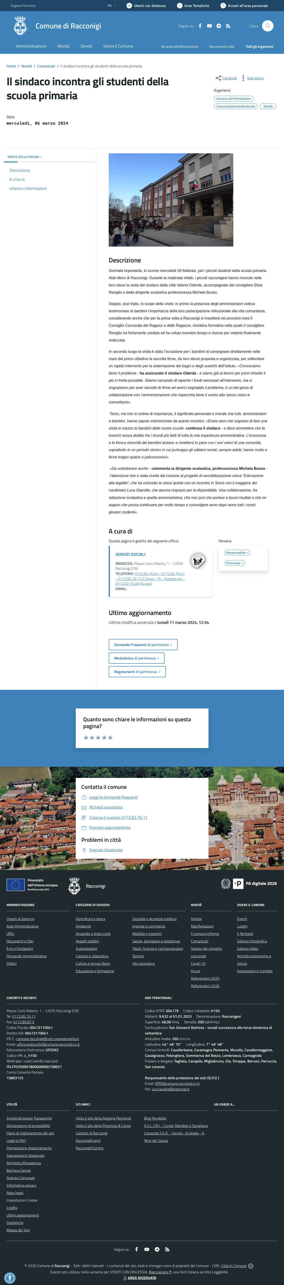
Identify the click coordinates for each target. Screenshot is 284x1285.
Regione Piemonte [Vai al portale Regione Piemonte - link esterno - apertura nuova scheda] (23, 5)
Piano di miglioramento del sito (30, 1133)
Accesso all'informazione (179, 46)
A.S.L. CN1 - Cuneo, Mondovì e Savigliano (176, 1125)
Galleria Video (247, 948)
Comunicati (46, 66)
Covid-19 (198, 963)
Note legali (15, 1193)
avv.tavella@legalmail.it (171, 1089)
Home (11, 66)
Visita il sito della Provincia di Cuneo (103, 1125)
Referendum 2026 (205, 986)
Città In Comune (233, 1265)
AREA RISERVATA (139, 1278)
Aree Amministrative (23, 926)
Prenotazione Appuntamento (29, 1148)
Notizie (196, 918)
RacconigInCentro (89, 1148)
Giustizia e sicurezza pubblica (154, 918)
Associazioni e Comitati (255, 971)
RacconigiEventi (88, 1140)
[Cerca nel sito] (267, 25)
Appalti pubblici (87, 941)
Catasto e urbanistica (92, 956)
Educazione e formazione (95, 971)
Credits (12, 1207)
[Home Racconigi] (56, 25)
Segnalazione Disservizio (25, 1155)
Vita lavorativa (143, 963)
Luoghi (242, 926)
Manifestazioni (202, 926)
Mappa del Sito (18, 1230)
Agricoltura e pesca (90, 918)
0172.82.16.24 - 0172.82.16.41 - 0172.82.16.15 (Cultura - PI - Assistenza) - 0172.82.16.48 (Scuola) (150, 578)
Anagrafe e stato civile (93, 933)
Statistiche (15, 1222)
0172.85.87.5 (23, 1022)
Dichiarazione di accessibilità (28, 1125)
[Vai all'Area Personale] (244, 5)
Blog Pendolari (155, 1118)
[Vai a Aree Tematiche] (193, 5)
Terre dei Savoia (156, 1140)
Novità (26, 66)
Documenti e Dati (20, 941)
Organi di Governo (20, 918)
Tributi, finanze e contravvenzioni (157, 948)
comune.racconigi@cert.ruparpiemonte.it (47, 1038)
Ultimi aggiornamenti (23, 1215)
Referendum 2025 (205, 978)
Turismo (138, 956)
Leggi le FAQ (16, 1140)
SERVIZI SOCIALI (130, 554)
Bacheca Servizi (19, 1170)
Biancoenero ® (160, 1272)
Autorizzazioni (86, 948)
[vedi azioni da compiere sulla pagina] (252, 78)
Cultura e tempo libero (93, 963)
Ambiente (83, 926)
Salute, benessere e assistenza (156, 941)
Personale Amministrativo (27, 956)
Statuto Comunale (21, 1178)
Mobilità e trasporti (147, 933)
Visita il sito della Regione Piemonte (103, 1118)
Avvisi (195, 971)
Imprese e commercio (148, 926)
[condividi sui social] (226, 78)
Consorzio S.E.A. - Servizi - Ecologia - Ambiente (180, 1133)
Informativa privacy (21, 1185)
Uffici (10, 933)
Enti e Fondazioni (20, 948)
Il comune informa (205, 933)
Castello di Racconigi (92, 1133)
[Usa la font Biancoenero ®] (146, 5)
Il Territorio (245, 933)
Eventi (242, 918)
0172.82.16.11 (24, 1016)
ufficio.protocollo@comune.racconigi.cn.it (48, 1044)
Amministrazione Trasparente (29, 1118)
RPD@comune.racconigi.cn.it (177, 1083)
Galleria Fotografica (252, 941)
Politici (12, 963)
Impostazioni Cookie (22, 1200)
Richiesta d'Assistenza (24, 1163)
